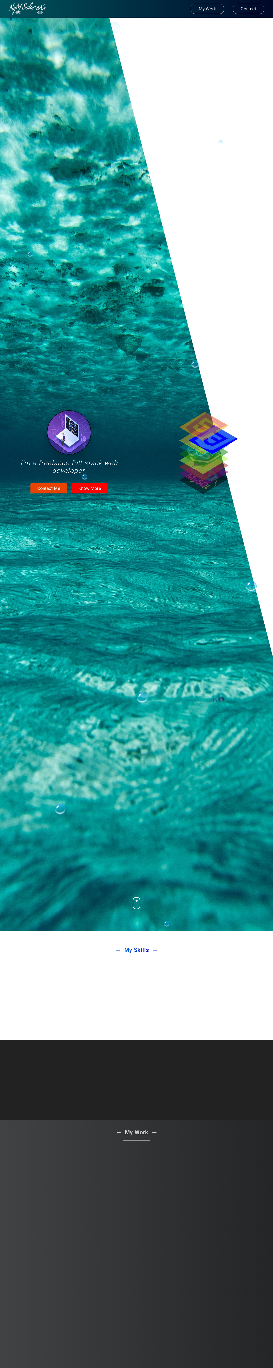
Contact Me (48, 488)
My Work (207, 8)
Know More (89, 488)
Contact (248, 8)
